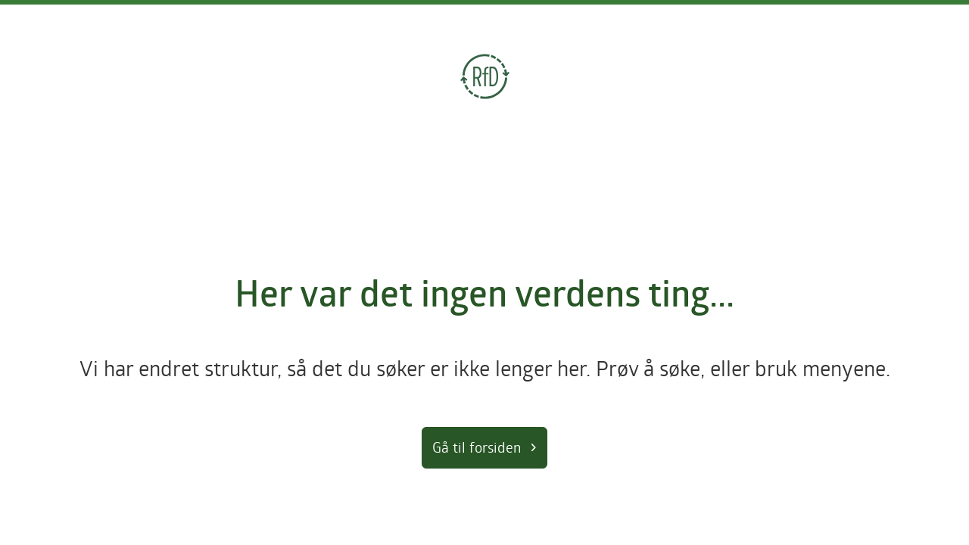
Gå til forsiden (476, 447)
